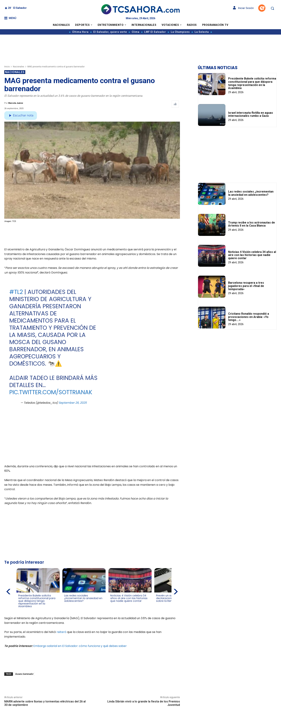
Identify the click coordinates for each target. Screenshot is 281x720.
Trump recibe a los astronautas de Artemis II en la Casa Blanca (251, 224)
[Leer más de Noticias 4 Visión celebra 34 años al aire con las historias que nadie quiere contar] (110, 604)
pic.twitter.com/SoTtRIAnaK (50, 392)
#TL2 (16, 292)
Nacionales (18, 66)
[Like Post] (175, 104)
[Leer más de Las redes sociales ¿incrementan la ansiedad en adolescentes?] (65, 604)
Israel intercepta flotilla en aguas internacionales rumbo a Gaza (250, 114)
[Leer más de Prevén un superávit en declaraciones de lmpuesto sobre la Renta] (155, 604)
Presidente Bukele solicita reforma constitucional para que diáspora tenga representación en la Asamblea (252, 83)
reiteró (61, 631)
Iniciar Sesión (243, 8)
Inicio (7, 66)
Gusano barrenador (24, 673)
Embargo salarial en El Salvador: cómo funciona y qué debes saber (80, 645)
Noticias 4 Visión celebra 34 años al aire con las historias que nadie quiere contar (252, 255)
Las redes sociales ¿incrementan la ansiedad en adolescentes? (250, 193)
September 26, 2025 (73, 403)
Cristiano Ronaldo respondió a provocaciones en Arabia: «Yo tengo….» (248, 317)
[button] (272, 8)
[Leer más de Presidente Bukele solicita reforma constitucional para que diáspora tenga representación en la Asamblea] (20, 609)
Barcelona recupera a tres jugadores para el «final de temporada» (246, 286)
